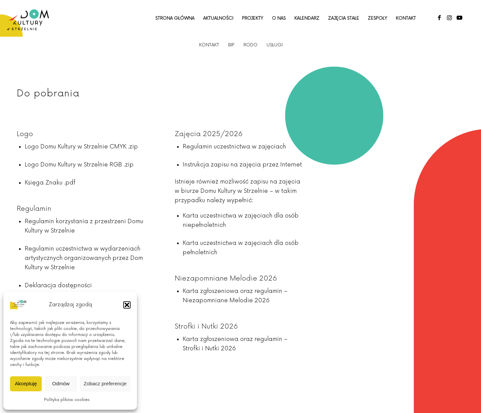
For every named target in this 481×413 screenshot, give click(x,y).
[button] (127, 305)
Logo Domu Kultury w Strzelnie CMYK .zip (81, 146)
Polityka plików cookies (67, 399)
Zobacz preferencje (105, 383)
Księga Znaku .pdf (50, 182)
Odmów (60, 383)
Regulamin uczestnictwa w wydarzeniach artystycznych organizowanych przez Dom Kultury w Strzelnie (84, 258)
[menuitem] (175, 18)
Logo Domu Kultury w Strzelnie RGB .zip (79, 164)
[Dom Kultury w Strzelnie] (28, 18)
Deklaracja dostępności (58, 285)
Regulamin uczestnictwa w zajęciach (234, 146)
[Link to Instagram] (449, 18)
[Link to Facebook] (439, 18)
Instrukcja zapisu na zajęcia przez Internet (242, 164)
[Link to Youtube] (459, 18)
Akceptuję (26, 383)
